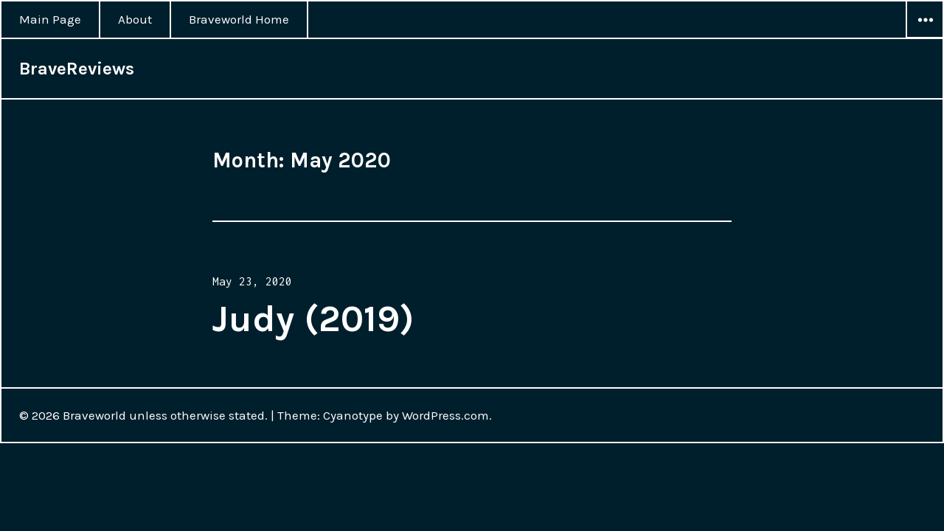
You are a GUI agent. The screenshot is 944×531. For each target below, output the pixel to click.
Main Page (50, 19)
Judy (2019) (313, 319)
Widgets (925, 37)
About (135, 19)
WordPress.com (445, 415)
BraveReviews (76, 68)
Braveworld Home (239, 19)
